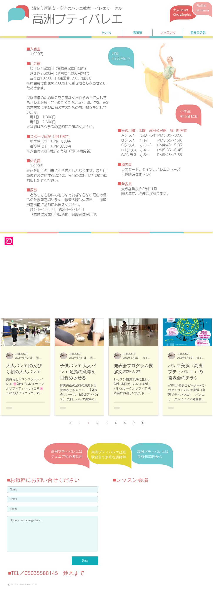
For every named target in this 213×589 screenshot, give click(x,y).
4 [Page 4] (115, 423)
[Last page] (143, 423)
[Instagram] (9, 241)
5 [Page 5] (125, 423)
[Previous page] (79, 423)
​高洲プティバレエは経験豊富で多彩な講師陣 (108, 454)
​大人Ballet (180, 10)
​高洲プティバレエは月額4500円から (152, 454)
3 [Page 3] (106, 423)
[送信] (85, 560)
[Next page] (134, 423)
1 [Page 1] (88, 423)
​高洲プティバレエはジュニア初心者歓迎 (66, 454)
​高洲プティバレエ (77, 19)
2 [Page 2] (97, 423)
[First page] (70, 423)
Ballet (201, 5)
